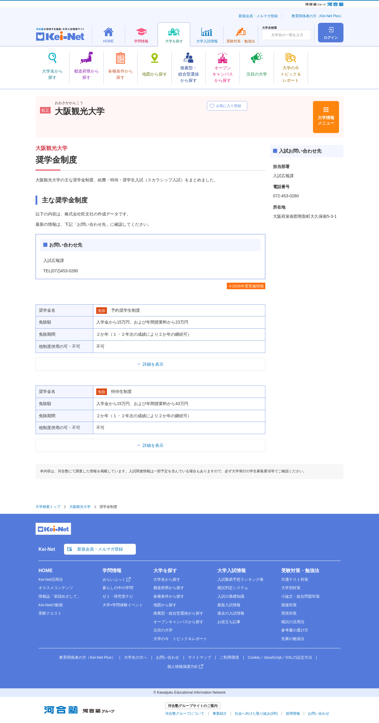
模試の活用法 (292, 622)
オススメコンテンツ (55, 588)
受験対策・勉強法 (300, 570)
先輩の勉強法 (292, 638)
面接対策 (289, 605)
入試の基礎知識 (230, 596)
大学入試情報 (231, 570)
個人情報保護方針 (182, 666)
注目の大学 (163, 630)
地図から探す (164, 605)
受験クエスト (50, 613)
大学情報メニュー (326, 120)
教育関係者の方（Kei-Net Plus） (317, 16)
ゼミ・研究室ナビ (117, 596)
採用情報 (293, 713)
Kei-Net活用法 (50, 579)
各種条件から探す (168, 596)
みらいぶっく (114, 579)
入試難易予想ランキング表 (240, 579)
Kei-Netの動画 (50, 605)
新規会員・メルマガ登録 (258, 16)
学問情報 (111, 570)
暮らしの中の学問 (117, 588)
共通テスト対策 (294, 579)
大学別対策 (291, 588)
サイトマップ (199, 657)
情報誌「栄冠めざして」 (59, 596)
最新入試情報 (228, 605)
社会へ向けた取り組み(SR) (256, 713)
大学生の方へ (135, 657)
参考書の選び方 (294, 630)
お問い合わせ (167, 657)
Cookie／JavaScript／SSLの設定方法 (280, 657)
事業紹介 (220, 713)
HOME (45, 570)
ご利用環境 (229, 657)
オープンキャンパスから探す (178, 622)
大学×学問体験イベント (122, 605)
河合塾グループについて (184, 713)
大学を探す (165, 570)
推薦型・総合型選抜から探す (178, 613)
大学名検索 (269, 27)
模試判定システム (232, 588)
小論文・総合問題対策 (300, 596)
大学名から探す (166, 579)
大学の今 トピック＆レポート (180, 638)
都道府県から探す (168, 588)
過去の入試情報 (230, 613)
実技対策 (289, 613)
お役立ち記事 (228, 622)
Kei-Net (46, 549)
